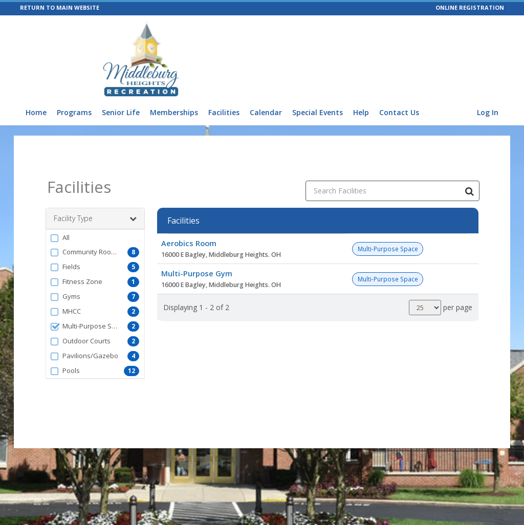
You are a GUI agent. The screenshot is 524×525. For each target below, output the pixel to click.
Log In (487, 112)
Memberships (174, 112)
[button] (95, 237)
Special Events (317, 112)
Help (361, 112)
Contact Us (399, 112)
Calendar (266, 112)
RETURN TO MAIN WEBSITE (59, 7)
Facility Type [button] (95, 218)
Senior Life (121, 112)
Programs (74, 112)
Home (36, 112)
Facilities (223, 112)
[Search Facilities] (469, 191)
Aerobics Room (188, 243)
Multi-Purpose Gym (196, 273)
